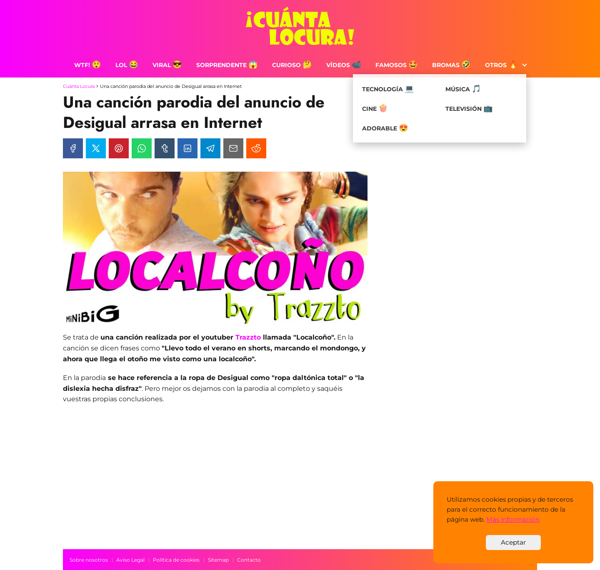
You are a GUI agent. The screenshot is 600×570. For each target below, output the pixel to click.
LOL (126, 65)
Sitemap (218, 560)
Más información (513, 519)
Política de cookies (176, 560)
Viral (167, 65)
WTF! (87, 65)
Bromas (451, 65)
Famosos (396, 65)
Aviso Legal (130, 560)
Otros (501, 65)
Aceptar (513, 542)
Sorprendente (227, 65)
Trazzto (248, 337)
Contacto (249, 560)
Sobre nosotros (89, 560)
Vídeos (343, 65)
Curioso (292, 65)
